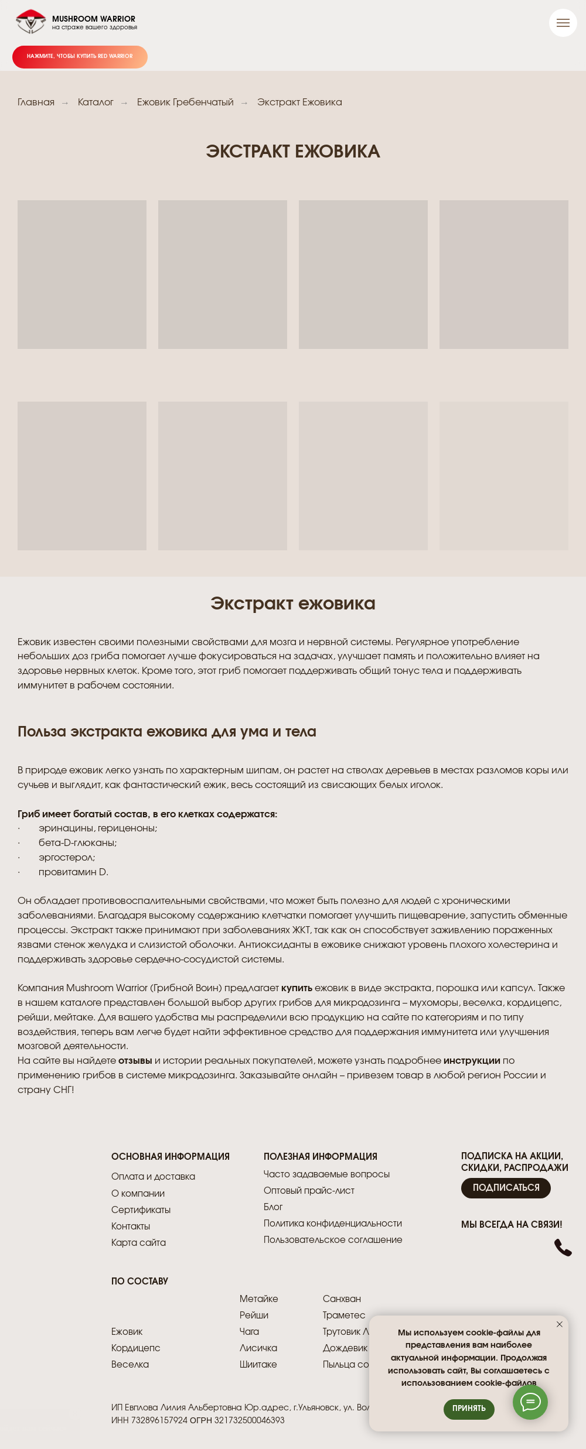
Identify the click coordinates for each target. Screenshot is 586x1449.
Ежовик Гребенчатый (185, 102)
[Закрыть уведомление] (559, 1324)
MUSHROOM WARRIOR (93, 19)
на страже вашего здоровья (94, 27)
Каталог (96, 102)
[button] (506, 1188)
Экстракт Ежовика (299, 102)
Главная (36, 102)
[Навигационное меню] (563, 23)
